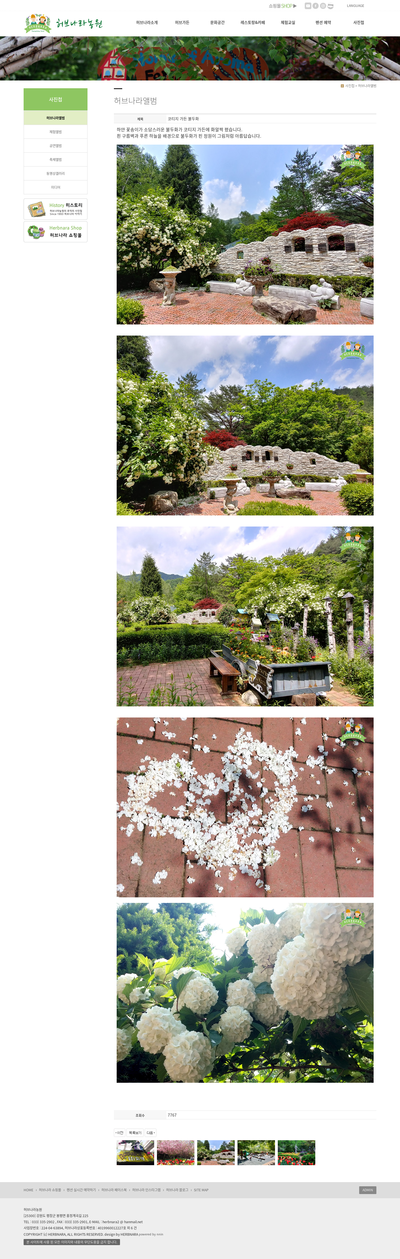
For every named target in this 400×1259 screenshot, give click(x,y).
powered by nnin (151, 1234)
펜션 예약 (323, 22)
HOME (28, 1189)
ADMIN (367, 1189)
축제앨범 (55, 159)
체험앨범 (55, 131)
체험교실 (288, 22)
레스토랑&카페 (253, 22)
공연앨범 (55, 145)
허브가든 (182, 22)
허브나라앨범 (55, 117)
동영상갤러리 (55, 173)
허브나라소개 (147, 22)
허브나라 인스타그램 (146, 1189)
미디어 (55, 187)
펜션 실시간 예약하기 (81, 1189)
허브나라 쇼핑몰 (50, 1189)
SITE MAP (201, 1189)
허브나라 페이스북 (114, 1189)
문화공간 (217, 22)
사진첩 (358, 22)
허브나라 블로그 (177, 1189)
